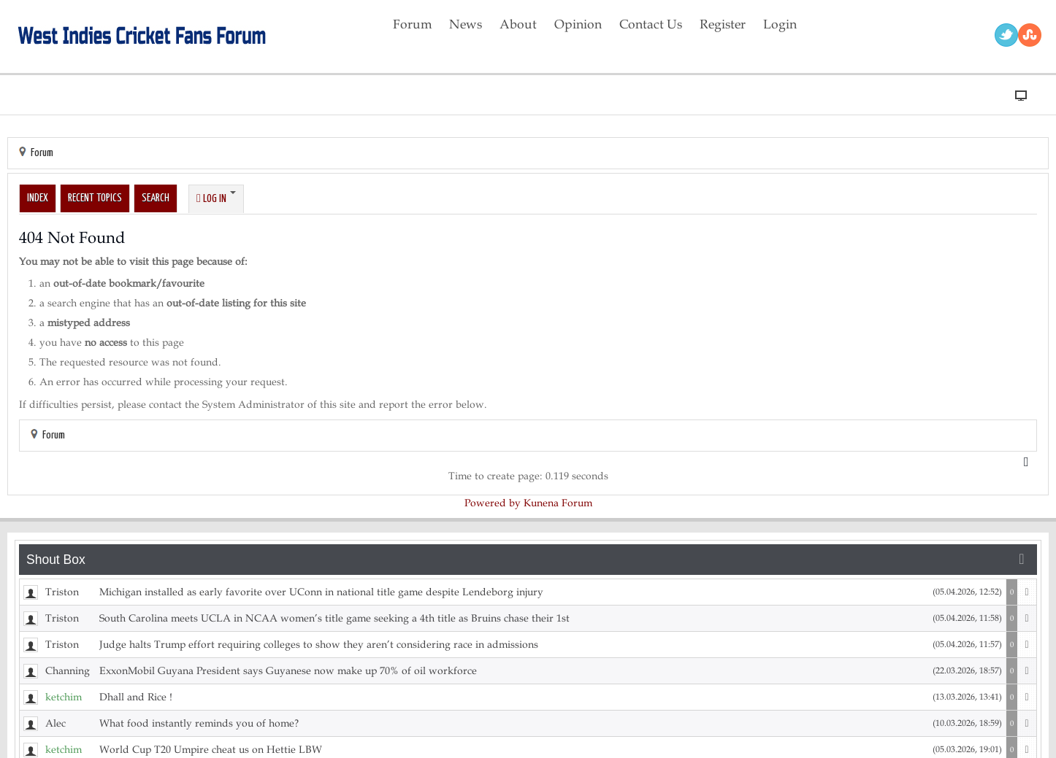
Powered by (492, 503)
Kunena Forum (558, 503)
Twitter (1006, 35)
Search (155, 198)
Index (37, 198)
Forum (42, 152)
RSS (1029, 35)
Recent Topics (95, 198)
